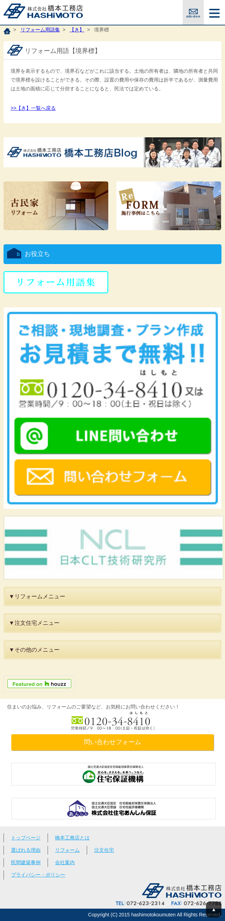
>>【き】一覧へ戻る (33, 108)
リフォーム (67, 850)
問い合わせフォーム (112, 742)
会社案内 (65, 862)
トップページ (26, 838)
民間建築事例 (26, 862)
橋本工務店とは (72, 838)
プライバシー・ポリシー (38, 875)
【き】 (76, 29)
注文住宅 (104, 850)
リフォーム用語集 (40, 29)
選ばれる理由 (26, 850)
